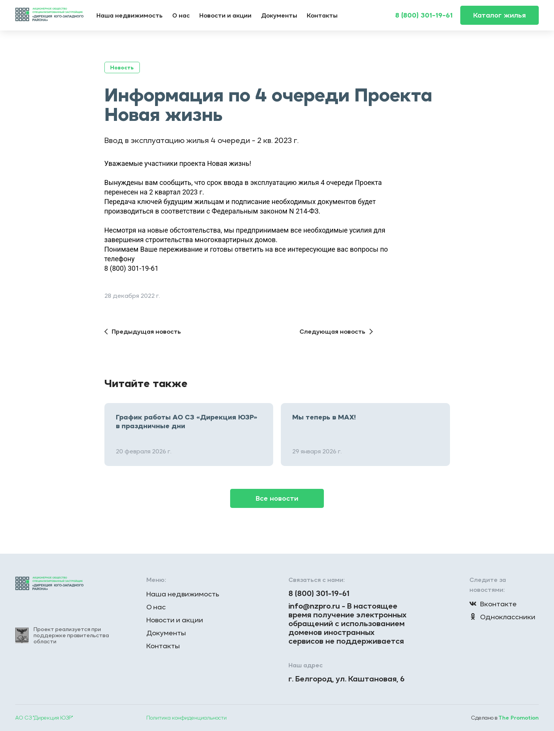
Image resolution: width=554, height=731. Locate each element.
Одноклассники (502, 616)
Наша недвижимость (129, 15)
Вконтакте (493, 603)
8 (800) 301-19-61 (424, 15)
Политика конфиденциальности (186, 717)
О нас (181, 15)
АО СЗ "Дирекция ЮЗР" (44, 717)
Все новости (277, 498)
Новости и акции (225, 15)
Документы (279, 15)
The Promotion (518, 717)
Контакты (322, 15)
